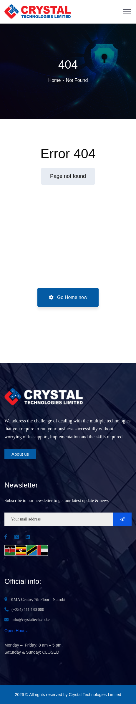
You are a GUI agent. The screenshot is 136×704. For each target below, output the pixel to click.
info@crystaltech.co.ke (30, 619)
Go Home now (68, 297)
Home (54, 80)
